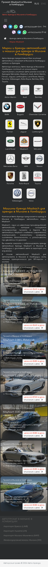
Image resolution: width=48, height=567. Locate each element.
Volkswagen (17, 201)
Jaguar (23, 132)
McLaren (38, 149)
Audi (25, 97)
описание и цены (34, 290)
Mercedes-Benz (10, 166)
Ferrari (10, 132)
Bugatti (20, 114)
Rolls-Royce (24, 184)
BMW (7, 114)
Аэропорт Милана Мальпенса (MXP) (21, 536)
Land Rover (10, 149)
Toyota (38, 184)
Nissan (39, 166)
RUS (36, 4)
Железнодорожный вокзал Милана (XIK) (22, 540)
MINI (26, 166)
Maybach (24, 149)
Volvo (31, 201)
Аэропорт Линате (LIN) (15, 531)
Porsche (10, 184)
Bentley (38, 97)
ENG (43, 4)
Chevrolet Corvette (37, 114)
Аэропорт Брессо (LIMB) (16, 526)
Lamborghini (37, 132)
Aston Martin (10, 97)
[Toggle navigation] (5, 20)
